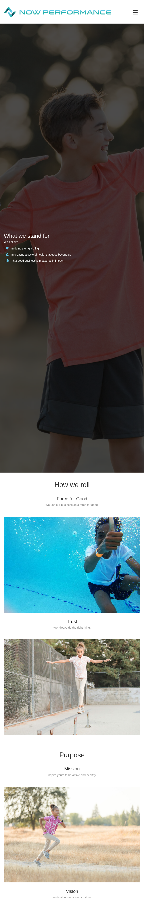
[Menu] (135, 12)
